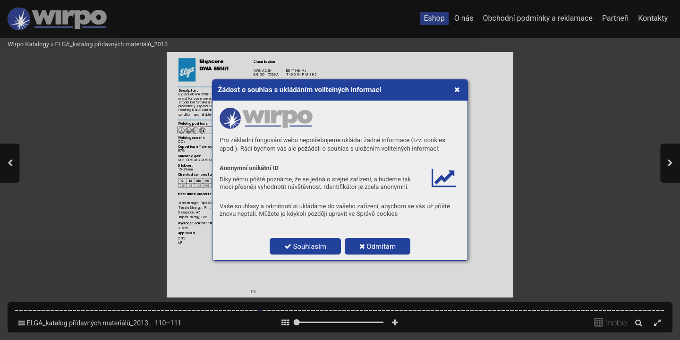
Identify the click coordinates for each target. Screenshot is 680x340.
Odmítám (377, 246)
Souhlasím (305, 246)
